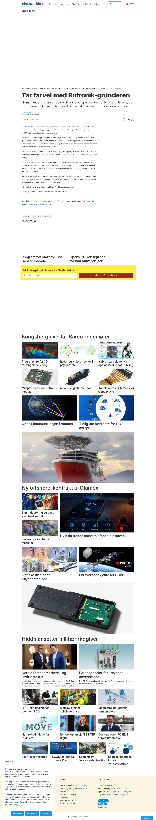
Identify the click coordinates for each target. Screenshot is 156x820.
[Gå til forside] (34, 4)
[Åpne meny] (127, 3)
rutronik (45, 217)
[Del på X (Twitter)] (125, 119)
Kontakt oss (98, 4)
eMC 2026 (86, 4)
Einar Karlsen (81, 785)
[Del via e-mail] (132, 119)
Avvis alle (45, 813)
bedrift (26, 217)
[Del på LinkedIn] (129, 119)
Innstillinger (147, 818)
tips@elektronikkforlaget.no (116, 795)
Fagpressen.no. (13, 805)
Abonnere (64, 4)
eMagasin (75, 4)
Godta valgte (32, 813)
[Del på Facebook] (122, 119)
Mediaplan (53, 4)
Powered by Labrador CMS (78, 817)
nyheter (35, 217)
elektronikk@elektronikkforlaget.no (117, 792)
